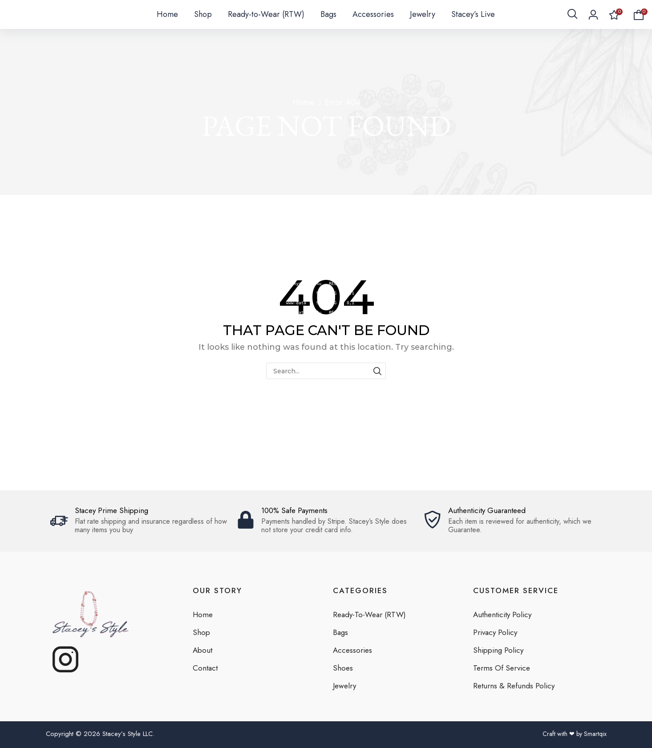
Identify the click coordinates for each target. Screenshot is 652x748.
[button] (572, 22)
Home (303, 102)
